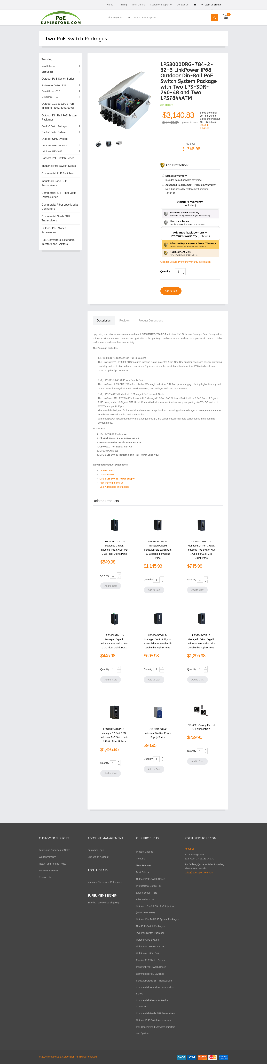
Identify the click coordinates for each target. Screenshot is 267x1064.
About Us (189, 848)
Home (110, 4)
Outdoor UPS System (55, 138)
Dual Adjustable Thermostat (114, 486)
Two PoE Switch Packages (54, 132)
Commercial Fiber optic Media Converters (60, 206)
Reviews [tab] (124, 320)
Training (122, 4)
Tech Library (138, 4)
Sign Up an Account (98, 857)
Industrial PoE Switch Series (59, 165)
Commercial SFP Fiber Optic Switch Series (59, 194)
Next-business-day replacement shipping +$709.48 (191, 189)
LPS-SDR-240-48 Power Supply (117, 478)
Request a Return (48, 870)
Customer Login (96, 850)
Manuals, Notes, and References (105, 882)
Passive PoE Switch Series (58, 158)
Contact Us (183, 4)
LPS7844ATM (106, 474)
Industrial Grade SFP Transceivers (54, 183)
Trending (47, 59)
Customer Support (159, 4)
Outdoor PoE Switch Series (58, 78)
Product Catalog (144, 851)
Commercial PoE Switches (58, 173)
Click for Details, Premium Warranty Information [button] (185, 261)
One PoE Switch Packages (54, 126)
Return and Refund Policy (52, 863)
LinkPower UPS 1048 (52, 151)
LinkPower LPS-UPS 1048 (54, 145)
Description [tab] (104, 320)
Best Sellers (47, 72)
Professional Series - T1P (54, 85)
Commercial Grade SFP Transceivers (56, 218)
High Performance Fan (111, 482)
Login (207, 4)
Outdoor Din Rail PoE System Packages (59, 117)
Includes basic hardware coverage (184, 178)
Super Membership (102, 895)
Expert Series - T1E (51, 91)
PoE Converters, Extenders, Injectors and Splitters (58, 241)
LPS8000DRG (107, 470)
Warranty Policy (47, 857)
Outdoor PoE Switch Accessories (54, 230)
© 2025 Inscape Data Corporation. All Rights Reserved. (68, 1056)
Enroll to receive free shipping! (104, 902)
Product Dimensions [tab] (151, 320)
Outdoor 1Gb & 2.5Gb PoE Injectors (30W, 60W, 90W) (58, 105)
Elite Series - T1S (50, 97)
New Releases (48, 66)
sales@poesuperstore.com (199, 872)
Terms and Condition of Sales (54, 850)
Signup (218, 4)
